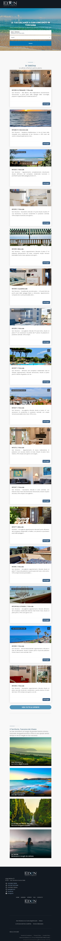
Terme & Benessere (38, 924)
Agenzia (23, 897)
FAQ (34, 897)
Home (17, 897)
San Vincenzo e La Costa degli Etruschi (26, 921)
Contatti (40, 897)
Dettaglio (46, 104)
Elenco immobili (14, 932)
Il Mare (40, 921)
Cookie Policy (46, 935)
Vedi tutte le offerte (30, 707)
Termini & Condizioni (26, 935)
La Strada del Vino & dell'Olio (23, 924)
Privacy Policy (37, 935)
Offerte (29, 897)
